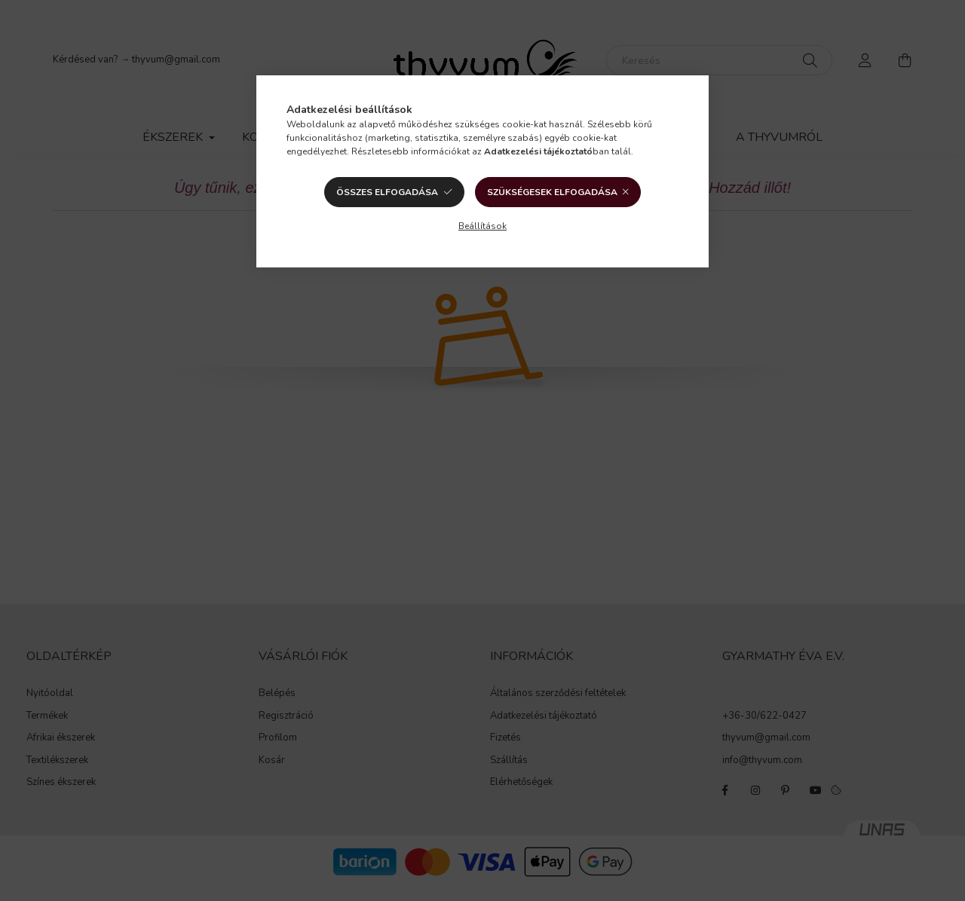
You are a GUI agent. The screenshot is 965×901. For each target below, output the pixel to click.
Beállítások (482, 226)
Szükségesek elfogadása (552, 192)
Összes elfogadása (387, 192)
